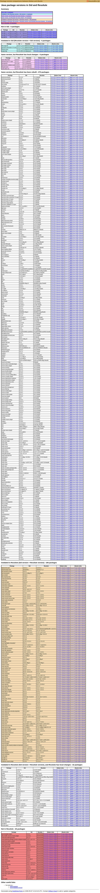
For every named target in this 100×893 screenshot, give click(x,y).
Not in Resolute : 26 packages (9, 23)
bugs (47, 31)
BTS (31, 31)
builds (50, 31)
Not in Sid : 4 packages (7, 12)
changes (35, 31)
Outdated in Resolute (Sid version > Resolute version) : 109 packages (19, 19)
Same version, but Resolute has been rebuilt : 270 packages (17, 17)
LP (45, 31)
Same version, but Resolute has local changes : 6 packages (16, 16)
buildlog (39, 31)
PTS (29, 31)
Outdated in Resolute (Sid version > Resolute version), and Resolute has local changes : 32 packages (27, 21)
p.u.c (43, 31)
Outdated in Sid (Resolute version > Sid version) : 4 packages (17, 14)
